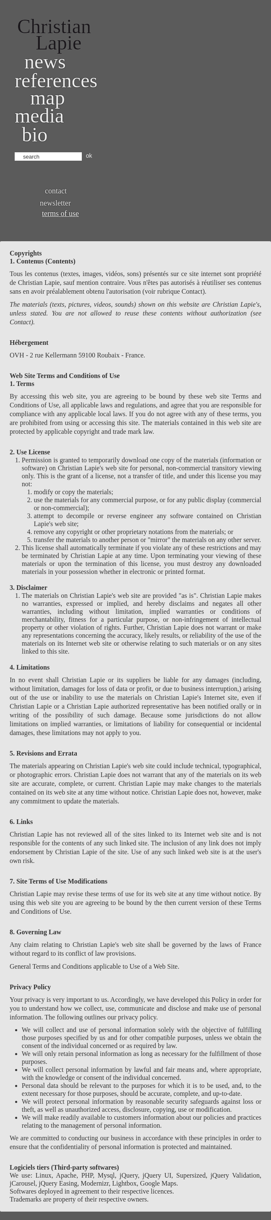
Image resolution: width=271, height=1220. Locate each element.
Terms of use (60, 213)
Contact (56, 191)
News (45, 61)
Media (39, 115)
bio (34, 134)
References (56, 80)
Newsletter (55, 203)
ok (89, 155)
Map (47, 97)
